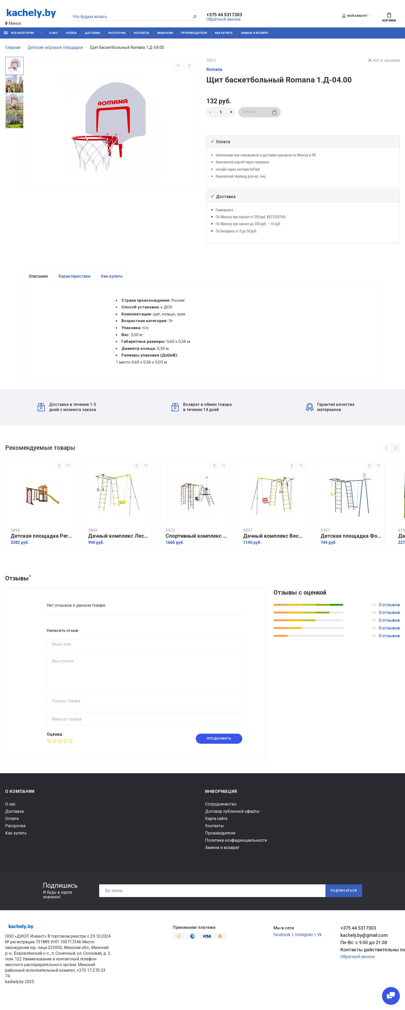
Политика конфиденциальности (236, 848)
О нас (53, 33)
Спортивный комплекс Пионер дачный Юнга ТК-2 (196, 544)
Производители (194, 33)
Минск (13, 23)
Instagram (304, 942)
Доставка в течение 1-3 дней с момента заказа (66, 415)
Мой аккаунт (355, 16)
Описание (38, 276)
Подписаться (343, 898)
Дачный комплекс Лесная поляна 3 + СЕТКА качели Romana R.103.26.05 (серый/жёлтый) (119, 544)
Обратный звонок (223, 19)
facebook (282, 942)
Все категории (19, 33)
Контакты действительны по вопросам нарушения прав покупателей (370, 957)
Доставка (92, 33)
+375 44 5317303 (224, 14)
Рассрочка (117, 33)
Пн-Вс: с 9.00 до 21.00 (363, 950)
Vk (319, 942)
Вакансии (165, 33)
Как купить (224, 33)
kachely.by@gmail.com (364, 943)
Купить (259, 112)
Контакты (141, 33)
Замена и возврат (255, 33)
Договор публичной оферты (232, 819)
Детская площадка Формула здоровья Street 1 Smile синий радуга (351, 544)
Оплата (71, 33)
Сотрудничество (221, 811)
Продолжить (219, 746)
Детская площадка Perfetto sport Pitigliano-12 (41, 544)
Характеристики (74, 276)
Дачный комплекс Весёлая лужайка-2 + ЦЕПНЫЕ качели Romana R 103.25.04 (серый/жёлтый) (274, 544)
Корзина (389, 17)
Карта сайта (216, 826)
